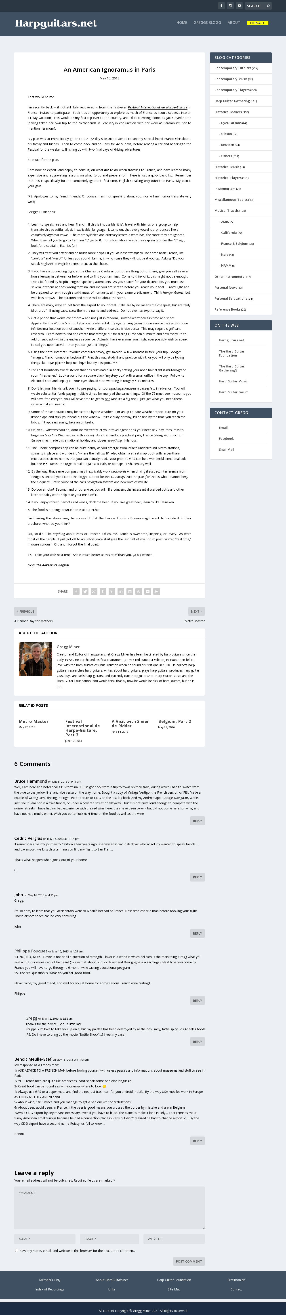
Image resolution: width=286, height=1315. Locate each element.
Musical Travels (226, 206)
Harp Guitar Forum (233, 388)
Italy (224, 250)
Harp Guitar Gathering (232, 97)
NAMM (226, 261)
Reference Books (227, 305)
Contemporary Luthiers (232, 64)
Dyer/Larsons (231, 119)
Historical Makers (228, 108)
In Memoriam (225, 185)
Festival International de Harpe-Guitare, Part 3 (82, 724)
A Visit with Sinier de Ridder (130, 719)
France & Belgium (234, 239)
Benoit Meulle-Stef (33, 1055)
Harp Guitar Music (233, 377)
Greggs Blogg (207, 26)
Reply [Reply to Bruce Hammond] (197, 817)
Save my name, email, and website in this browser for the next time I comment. (77, 1246)
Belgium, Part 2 (174, 717)
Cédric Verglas (28, 834)
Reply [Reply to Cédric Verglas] (197, 873)
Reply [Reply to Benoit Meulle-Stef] (197, 1137)
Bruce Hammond (30, 777)
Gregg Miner (68, 642)
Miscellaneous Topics (231, 195)
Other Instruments (229, 272)
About (234, 26)
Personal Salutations (230, 294)
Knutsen (227, 141)
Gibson (226, 130)
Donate (257, 26)
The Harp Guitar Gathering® (231, 364)
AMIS (225, 218)
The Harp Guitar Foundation (231, 349)
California (229, 228)
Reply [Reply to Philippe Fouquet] (197, 996)
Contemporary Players (232, 86)
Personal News (225, 283)
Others (226, 152)
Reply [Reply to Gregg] (197, 1037)
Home (182, 26)
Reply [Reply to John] (197, 929)
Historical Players (228, 174)
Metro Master (33, 717)
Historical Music (226, 163)
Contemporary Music (230, 75)
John (18, 890)
